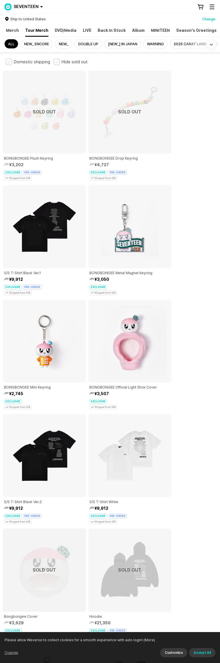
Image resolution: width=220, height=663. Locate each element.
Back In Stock (112, 30)
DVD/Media (65, 30)
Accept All (202, 653)
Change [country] (208, 19)
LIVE (87, 30)
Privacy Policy (185, 549)
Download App (199, 626)
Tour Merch (36, 30)
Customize (174, 653)
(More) (149, 640)
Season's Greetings (196, 30)
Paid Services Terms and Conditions (76, 549)
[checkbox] (28, 62)
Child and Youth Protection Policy (139, 549)
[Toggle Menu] (212, 7)
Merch (12, 30)
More (110, 509)
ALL (11, 44)
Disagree (11, 653)
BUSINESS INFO (102, 581)
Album (138, 30)
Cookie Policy (14, 556)
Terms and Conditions (21, 549)
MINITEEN (160, 30)
